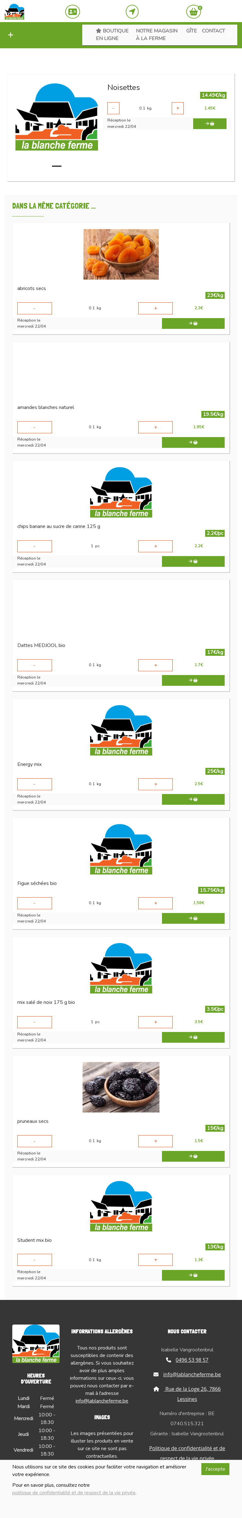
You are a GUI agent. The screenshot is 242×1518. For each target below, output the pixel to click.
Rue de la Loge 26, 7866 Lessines (187, 1393)
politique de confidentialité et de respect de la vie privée (73, 1492)
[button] (9, 35)
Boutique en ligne (112, 34)
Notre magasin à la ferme (156, 34)
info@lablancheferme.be (102, 1400)
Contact (213, 30)
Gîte (191, 30)
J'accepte (215, 1469)
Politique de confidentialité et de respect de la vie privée (187, 1453)
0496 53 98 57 (187, 1359)
